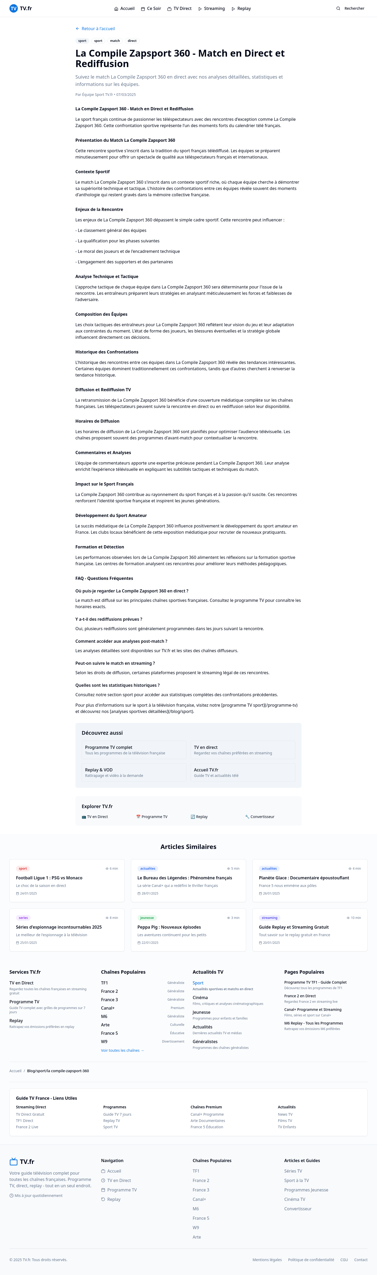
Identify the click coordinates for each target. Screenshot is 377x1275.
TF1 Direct (24, 1120)
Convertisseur (298, 1209)
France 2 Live (27, 1126)
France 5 (201, 1218)
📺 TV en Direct (95, 816)
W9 (196, 1227)
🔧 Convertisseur (259, 816)
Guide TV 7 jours (117, 1114)
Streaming (211, 8)
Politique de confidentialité (311, 1259)
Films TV (285, 1120)
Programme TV (119, 1190)
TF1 (196, 1171)
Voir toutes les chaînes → (122, 1050)
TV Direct (179, 8)
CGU (344, 1259)
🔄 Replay (199, 816)
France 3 (201, 1190)
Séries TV (293, 1171)
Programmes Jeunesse (306, 1190)
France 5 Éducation (207, 1126)
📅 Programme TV (151, 816)
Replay (241, 8)
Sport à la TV (296, 1180)
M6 (196, 1209)
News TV (285, 1114)
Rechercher (350, 8)
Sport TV (110, 1126)
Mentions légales (267, 1259)
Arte (197, 1237)
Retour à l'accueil (95, 28)
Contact (361, 1259)
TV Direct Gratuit (30, 1114)
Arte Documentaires (208, 1120)
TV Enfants (287, 1126)
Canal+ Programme (207, 1114)
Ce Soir (151, 8)
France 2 (201, 1180)
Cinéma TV (294, 1199)
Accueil (124, 8)
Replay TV (111, 1120)
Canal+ (199, 1199)
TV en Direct (116, 1180)
